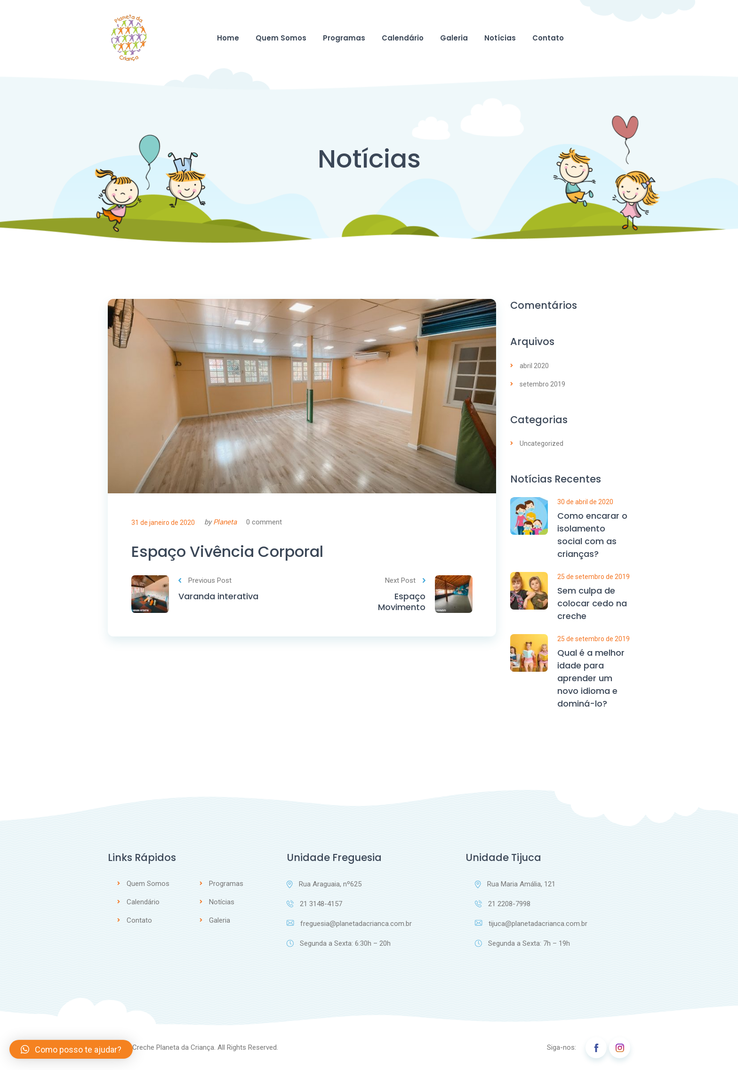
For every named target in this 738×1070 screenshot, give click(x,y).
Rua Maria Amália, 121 (515, 884)
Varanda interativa (218, 596)
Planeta (225, 522)
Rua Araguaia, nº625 (324, 884)
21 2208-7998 (502, 904)
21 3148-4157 (314, 904)
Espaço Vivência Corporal (227, 552)
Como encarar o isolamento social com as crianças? (592, 535)
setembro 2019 (542, 384)
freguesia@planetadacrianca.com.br (349, 923)
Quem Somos (281, 38)
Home (228, 38)
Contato (548, 38)
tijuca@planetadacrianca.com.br (531, 923)
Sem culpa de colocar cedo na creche (592, 603)
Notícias (500, 38)
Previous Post (205, 580)
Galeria (454, 38)
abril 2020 (534, 366)
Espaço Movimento (401, 602)
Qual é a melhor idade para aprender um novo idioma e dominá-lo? (591, 678)
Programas (344, 38)
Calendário (403, 38)
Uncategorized (541, 443)
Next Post (405, 580)
